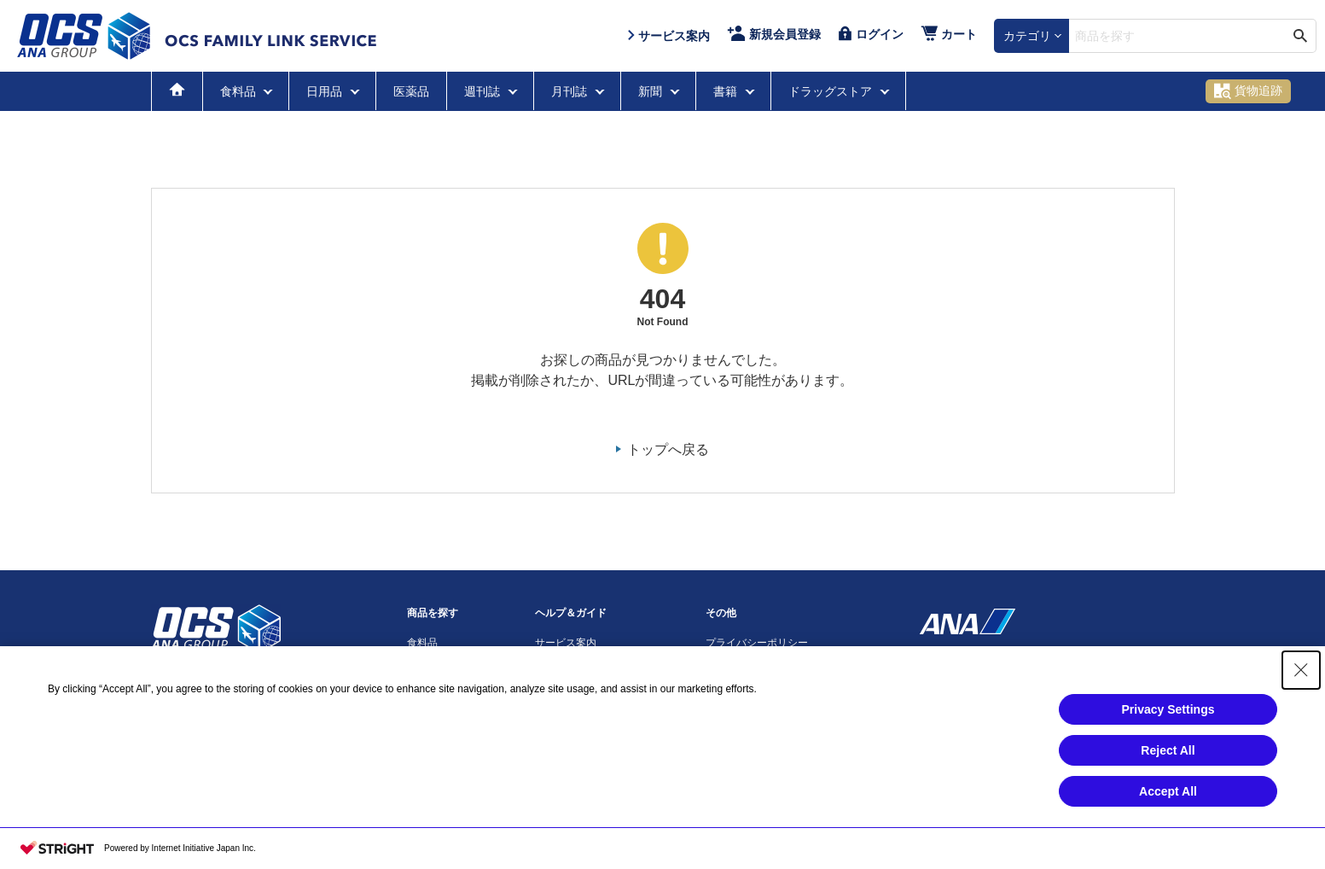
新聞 (651, 91)
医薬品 (411, 91)
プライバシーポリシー (757, 643)
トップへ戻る (668, 449)
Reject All (1167, 750)
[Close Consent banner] (1301, 670)
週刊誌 (483, 91)
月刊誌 (570, 91)
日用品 (326, 91)
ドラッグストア (831, 91)
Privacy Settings (1168, 709)
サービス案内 (565, 643)
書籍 (727, 91)
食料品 (239, 91)
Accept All (1168, 791)
